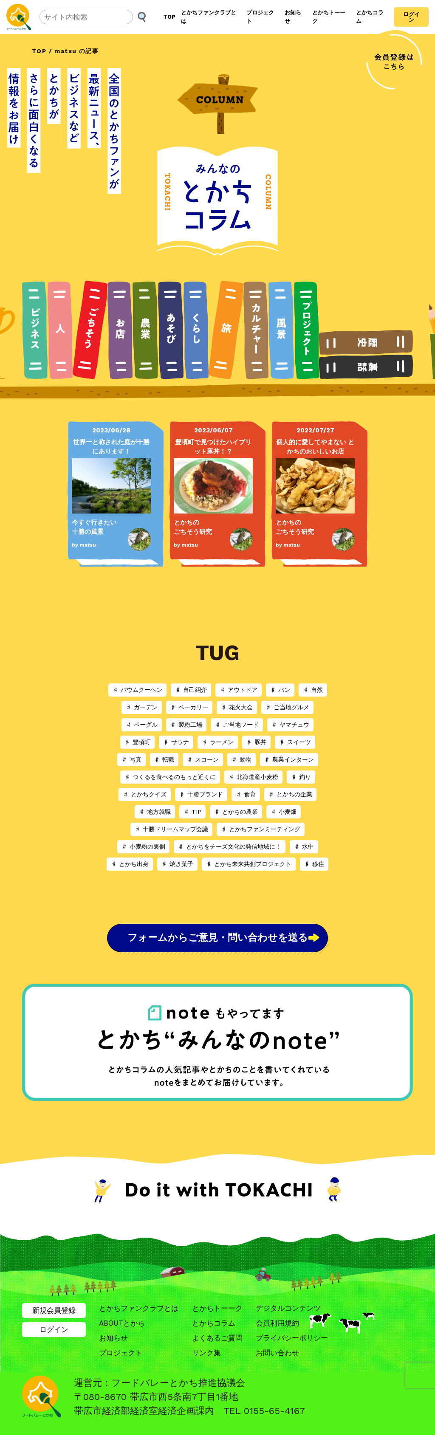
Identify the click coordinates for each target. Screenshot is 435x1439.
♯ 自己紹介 (191, 689)
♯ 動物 (241, 759)
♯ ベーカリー (189, 707)
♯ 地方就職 (155, 811)
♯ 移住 (314, 864)
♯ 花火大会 (237, 707)
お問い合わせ (277, 1356)
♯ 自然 (313, 689)
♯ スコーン (203, 759)
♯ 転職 (164, 759)
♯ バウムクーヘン (137, 689)
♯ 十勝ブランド (201, 794)
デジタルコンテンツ (288, 1311)
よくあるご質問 (217, 1341)
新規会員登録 (54, 1313)
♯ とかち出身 (130, 864)
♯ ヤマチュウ (290, 724)
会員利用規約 (277, 1326)
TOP (169, 17)
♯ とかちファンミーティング (260, 829)
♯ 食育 (246, 794)
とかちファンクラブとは (208, 16)
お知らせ (293, 16)
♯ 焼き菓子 (177, 864)
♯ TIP (192, 811)
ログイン (411, 17)
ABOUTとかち (122, 1326)
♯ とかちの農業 (236, 811)
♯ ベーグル (142, 724)
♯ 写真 (131, 759)
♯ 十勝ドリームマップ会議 (171, 829)
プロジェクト (260, 16)
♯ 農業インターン (289, 759)
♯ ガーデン (142, 707)
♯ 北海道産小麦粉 (253, 776)
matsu (87, 545)
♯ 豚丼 (256, 742)
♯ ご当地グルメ (287, 707)
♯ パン (280, 689)
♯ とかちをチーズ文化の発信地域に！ (229, 846)
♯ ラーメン (218, 742)
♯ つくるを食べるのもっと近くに (170, 776)
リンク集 (206, 1356)
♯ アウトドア (238, 689)
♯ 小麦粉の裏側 (143, 846)
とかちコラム (370, 16)
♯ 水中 (304, 846)
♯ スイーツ (295, 742)
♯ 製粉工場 (186, 724)
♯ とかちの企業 (290, 794)
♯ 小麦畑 (284, 811)
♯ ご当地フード (237, 724)
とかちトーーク (328, 16)
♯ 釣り (301, 776)
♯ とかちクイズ (145, 794)
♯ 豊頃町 (137, 742)
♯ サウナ (176, 742)
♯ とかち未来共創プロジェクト (248, 864)
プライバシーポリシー (292, 1341)
